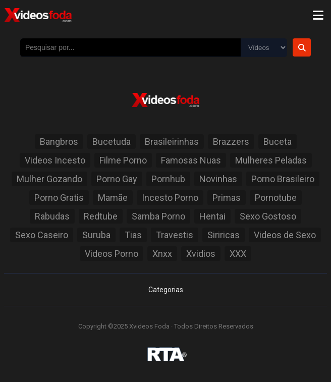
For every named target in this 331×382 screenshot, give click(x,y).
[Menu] (318, 15)
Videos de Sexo (285, 235)
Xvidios (200, 253)
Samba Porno (158, 216)
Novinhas (218, 179)
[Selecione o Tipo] (264, 47)
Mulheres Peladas (271, 160)
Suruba (96, 235)
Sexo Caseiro (41, 235)
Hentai (212, 216)
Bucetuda (111, 141)
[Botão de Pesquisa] (302, 47)
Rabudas (52, 216)
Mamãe (113, 197)
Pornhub (168, 179)
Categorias (165, 290)
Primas (226, 197)
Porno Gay (116, 179)
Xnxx (162, 253)
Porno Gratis (59, 197)
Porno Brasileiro (282, 179)
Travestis (174, 235)
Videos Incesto (55, 160)
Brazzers (231, 141)
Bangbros (59, 141)
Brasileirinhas (172, 141)
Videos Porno (111, 253)
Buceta (277, 141)
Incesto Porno (170, 197)
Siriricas (223, 235)
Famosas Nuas (191, 160)
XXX (238, 253)
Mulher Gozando (49, 179)
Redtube (101, 216)
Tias (133, 235)
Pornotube (276, 197)
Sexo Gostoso (268, 216)
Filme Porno (123, 160)
